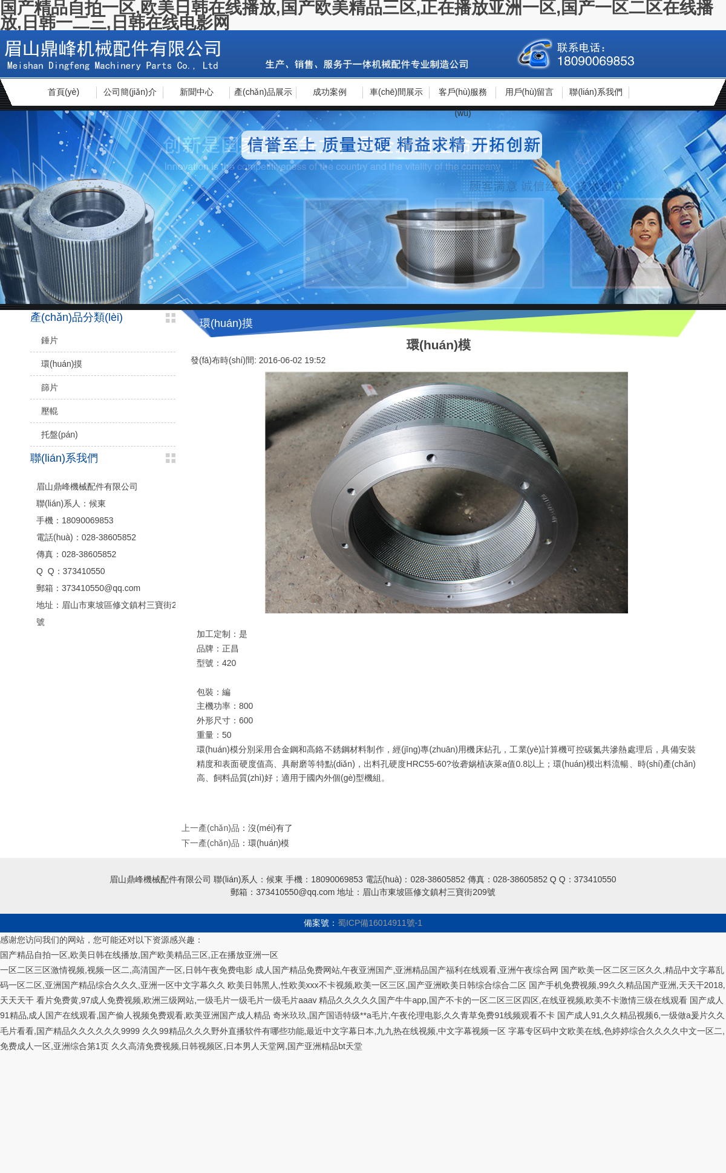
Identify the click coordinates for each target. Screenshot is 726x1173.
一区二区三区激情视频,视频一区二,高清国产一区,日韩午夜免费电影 (126, 970)
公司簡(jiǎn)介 (129, 92)
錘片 (49, 340)
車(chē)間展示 (396, 92)
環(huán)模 (268, 843)
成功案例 (330, 92)
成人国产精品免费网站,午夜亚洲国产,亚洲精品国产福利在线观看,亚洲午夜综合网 (407, 970)
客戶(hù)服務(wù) (463, 96)
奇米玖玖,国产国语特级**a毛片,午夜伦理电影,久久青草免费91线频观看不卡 (414, 1015)
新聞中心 (197, 92)
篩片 (49, 387)
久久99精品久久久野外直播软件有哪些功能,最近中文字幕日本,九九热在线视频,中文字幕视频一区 (324, 1031)
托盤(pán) (59, 434)
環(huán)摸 (61, 364)
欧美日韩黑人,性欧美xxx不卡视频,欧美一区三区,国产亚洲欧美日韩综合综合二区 (377, 985)
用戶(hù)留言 (529, 92)
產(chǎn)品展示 (263, 92)
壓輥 (49, 411)
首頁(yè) (63, 92)
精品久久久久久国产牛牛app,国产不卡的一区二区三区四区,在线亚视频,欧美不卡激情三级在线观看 (503, 1000)
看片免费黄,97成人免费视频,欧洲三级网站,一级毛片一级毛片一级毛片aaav (176, 1000)
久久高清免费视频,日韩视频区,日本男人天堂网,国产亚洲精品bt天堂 (236, 1046)
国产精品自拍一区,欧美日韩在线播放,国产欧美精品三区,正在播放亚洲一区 (139, 955)
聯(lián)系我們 (595, 92)
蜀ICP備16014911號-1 (380, 923)
